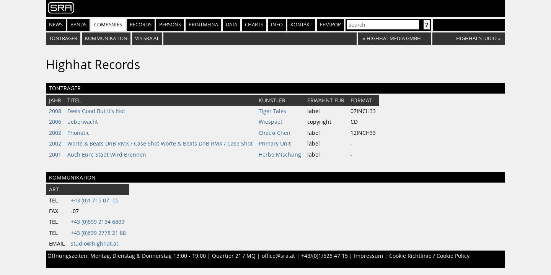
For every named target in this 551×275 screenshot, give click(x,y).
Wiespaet (270, 121)
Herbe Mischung (280, 154)
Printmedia (203, 24)
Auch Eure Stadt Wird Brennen (106, 154)
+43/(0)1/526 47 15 (324, 255)
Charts (254, 24)
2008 (55, 111)
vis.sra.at (147, 38)
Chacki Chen (274, 132)
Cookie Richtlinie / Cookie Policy (429, 255)
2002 (55, 132)
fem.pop (330, 24)
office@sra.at (278, 255)
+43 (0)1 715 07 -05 (95, 200)
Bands (78, 24)
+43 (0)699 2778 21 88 (98, 233)
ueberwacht (82, 121)
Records (141, 24)
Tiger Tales (272, 111)
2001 (55, 154)
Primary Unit (275, 143)
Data (231, 24)
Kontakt (301, 24)
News (56, 24)
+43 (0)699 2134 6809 (97, 221)
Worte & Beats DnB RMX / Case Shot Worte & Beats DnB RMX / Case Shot (160, 143)
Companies (108, 24)
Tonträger (63, 38)
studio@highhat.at (94, 243)
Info (277, 24)
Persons (170, 24)
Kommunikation (106, 38)
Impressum (368, 255)
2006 (55, 121)
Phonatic (78, 132)
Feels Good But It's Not (96, 111)
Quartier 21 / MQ (234, 255)
